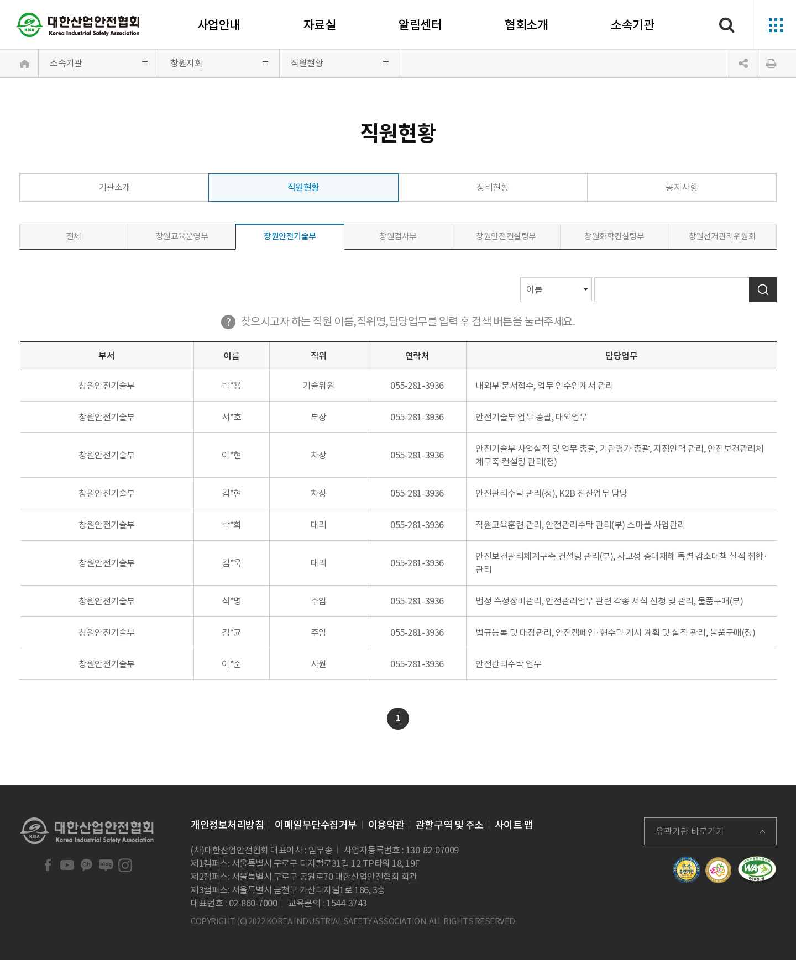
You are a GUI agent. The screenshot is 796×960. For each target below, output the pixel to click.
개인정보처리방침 (227, 825)
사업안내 (218, 25)
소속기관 (632, 25)
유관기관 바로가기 (690, 831)
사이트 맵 (514, 825)
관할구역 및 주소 (450, 825)
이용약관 (386, 825)
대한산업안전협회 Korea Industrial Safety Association (78, 25)
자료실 (319, 25)
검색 (763, 289)
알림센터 (420, 25)
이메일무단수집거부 (316, 825)
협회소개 (526, 25)
